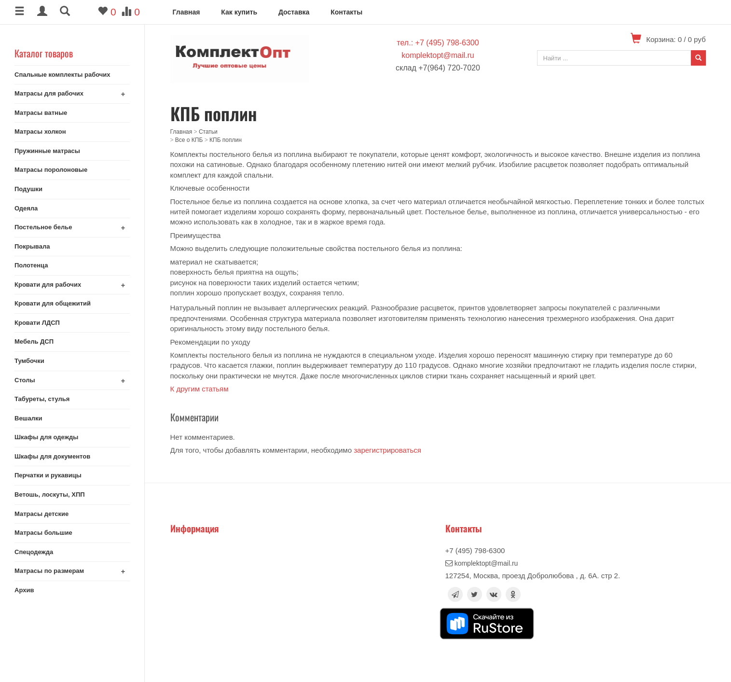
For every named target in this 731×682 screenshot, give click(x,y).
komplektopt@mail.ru (437, 55)
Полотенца (31, 265)
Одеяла (26, 208)
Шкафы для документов (52, 456)
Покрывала (32, 246)
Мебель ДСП (34, 341)
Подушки (28, 189)
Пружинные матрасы (47, 150)
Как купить (239, 12)
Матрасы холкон (40, 131)
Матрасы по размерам (49, 570)
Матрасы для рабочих (48, 93)
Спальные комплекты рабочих (62, 74)
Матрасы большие (43, 532)
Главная (186, 12)
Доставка (293, 12)
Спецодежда (33, 552)
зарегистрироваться (387, 450)
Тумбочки (29, 360)
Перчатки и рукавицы (48, 475)
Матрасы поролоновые (50, 169)
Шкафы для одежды (46, 437)
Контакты (346, 12)
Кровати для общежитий (52, 303)
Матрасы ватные (40, 112)
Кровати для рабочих (47, 284)
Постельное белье (43, 227)
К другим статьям (199, 389)
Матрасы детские (41, 513)
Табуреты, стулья (41, 399)
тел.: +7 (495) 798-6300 (438, 43)
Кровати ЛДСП (37, 322)
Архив (24, 590)
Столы (24, 380)
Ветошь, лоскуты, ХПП (49, 494)
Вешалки (28, 418)
